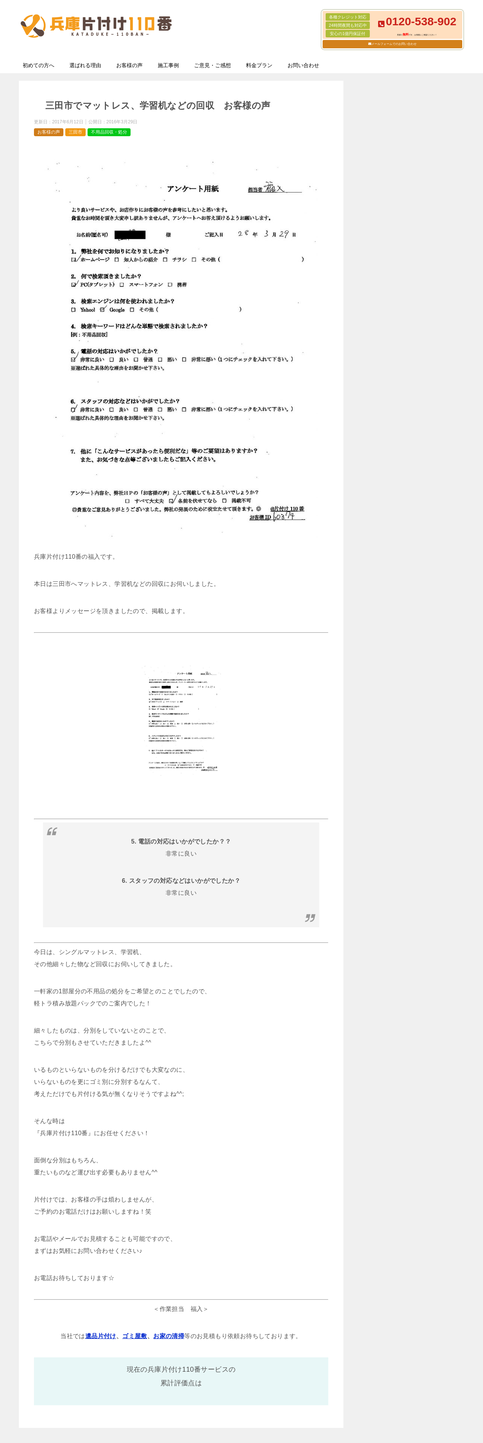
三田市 (75, 132)
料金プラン (259, 65)
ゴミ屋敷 (134, 1336)
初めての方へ (38, 65)
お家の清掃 (168, 1336)
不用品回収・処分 (109, 132)
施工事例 (168, 65)
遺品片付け (100, 1336)
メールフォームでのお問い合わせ (394, 44)
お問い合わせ (303, 65)
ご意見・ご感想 (212, 65)
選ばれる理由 (85, 65)
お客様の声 (129, 65)
